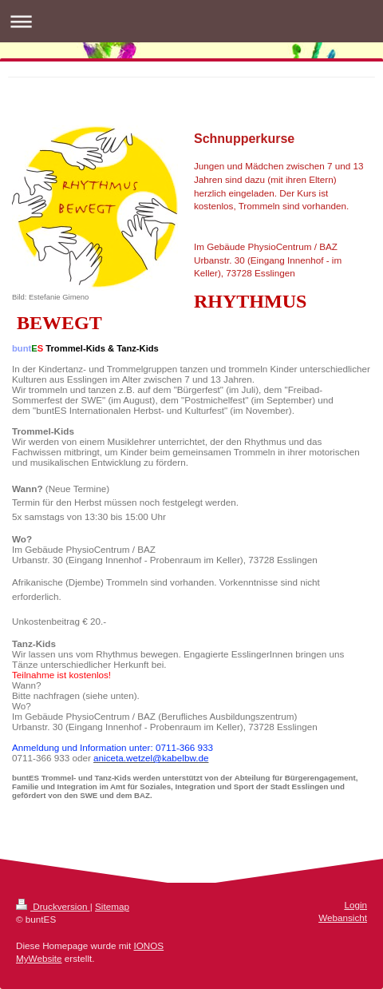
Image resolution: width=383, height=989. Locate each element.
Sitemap (112, 906)
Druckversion (53, 906)
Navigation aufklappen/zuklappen (191, 21)
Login (355, 905)
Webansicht (342, 917)
